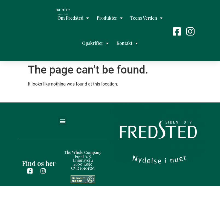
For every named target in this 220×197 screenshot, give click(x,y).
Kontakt (127, 43)
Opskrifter (95, 43)
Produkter (110, 18)
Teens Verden (146, 18)
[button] (62, 120)
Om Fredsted (73, 18)
